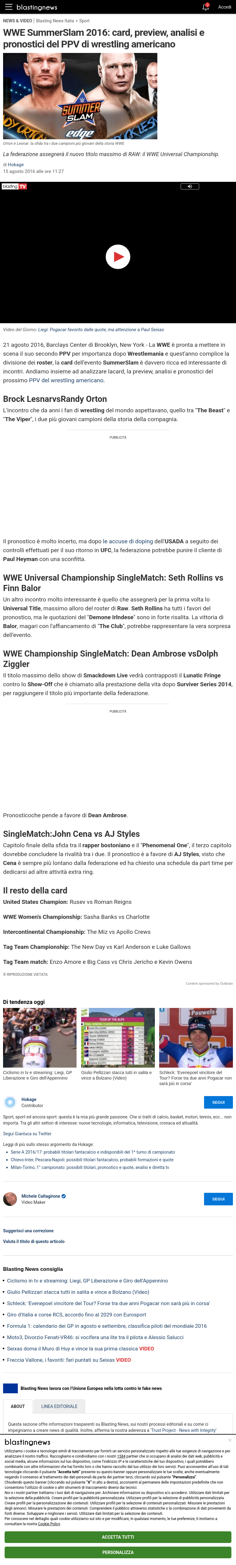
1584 (121, 1456)
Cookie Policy (49, 1524)
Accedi (224, 7)
